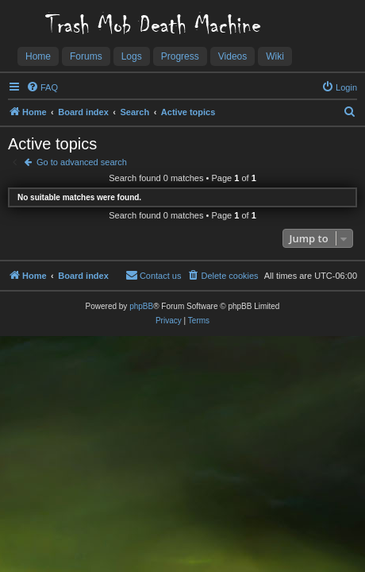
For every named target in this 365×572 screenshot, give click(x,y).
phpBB (141, 306)
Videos (232, 56)
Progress (180, 56)
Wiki (275, 56)
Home (38, 56)
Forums (86, 56)
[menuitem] (42, 87)
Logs (131, 56)
